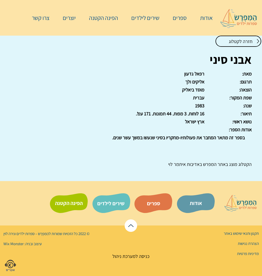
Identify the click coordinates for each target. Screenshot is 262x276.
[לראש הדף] (131, 225)
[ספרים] (153, 203)
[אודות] (196, 203)
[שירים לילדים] (111, 203)
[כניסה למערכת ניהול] (131, 256)
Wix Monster (13, 243)
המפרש (209, 164)
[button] (177, 17)
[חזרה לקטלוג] (238, 41)
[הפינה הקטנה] (69, 203)
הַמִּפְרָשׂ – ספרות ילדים (32, 233)
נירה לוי (9, 233)
